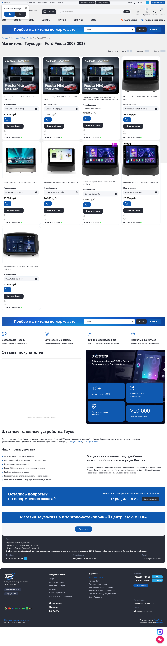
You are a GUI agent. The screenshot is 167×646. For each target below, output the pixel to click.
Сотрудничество (103, 2)
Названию (141, 51)
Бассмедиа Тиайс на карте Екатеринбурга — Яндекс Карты (41, 435)
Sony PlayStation (95, 616)
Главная (5, 38)
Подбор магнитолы (155, 20)
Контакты (60, 2)
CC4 (4, 20)
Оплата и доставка (56, 601)
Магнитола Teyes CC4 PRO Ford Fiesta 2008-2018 (19, 190)
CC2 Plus (78, 20)
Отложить (5, 136)
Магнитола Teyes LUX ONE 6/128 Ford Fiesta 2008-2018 (19, 98)
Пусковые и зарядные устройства (102, 613)
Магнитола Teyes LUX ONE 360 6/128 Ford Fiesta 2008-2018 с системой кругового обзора (104, 100)
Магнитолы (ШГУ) (18, 38)
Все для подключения (98, 603)
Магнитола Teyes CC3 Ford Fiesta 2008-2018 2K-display (20, 281)
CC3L (31, 20)
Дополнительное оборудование (101, 610)
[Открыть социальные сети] (160, 639)
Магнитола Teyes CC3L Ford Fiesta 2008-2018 (61, 281)
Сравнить (5, 133)
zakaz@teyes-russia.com (151, 578)
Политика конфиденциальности (17, 639)
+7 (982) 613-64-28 (74, 460)
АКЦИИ (52, 598)
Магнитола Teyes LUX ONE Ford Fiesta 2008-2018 (60, 98)
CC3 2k (17, 20)
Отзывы (51, 2)
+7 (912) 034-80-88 (90, 460)
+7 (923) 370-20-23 (136, 3)
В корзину (11, 122)
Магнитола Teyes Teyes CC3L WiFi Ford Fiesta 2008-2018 (103, 281)
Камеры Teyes (94, 600)
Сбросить (154, 29)
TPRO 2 (62, 20)
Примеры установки (57, 612)
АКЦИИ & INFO (31, 2)
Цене (126, 51)
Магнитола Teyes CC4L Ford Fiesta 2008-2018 (103, 190)
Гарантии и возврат (57, 605)
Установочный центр (87, 2)
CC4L (93, 20)
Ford (29, 38)
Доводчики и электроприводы (101, 606)
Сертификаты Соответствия (60, 615)
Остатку (157, 51)
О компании (42, 2)
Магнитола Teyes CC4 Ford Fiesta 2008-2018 (61, 190)
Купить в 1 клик (14, 128)
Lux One (46, 20)
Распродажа (130, 20)
